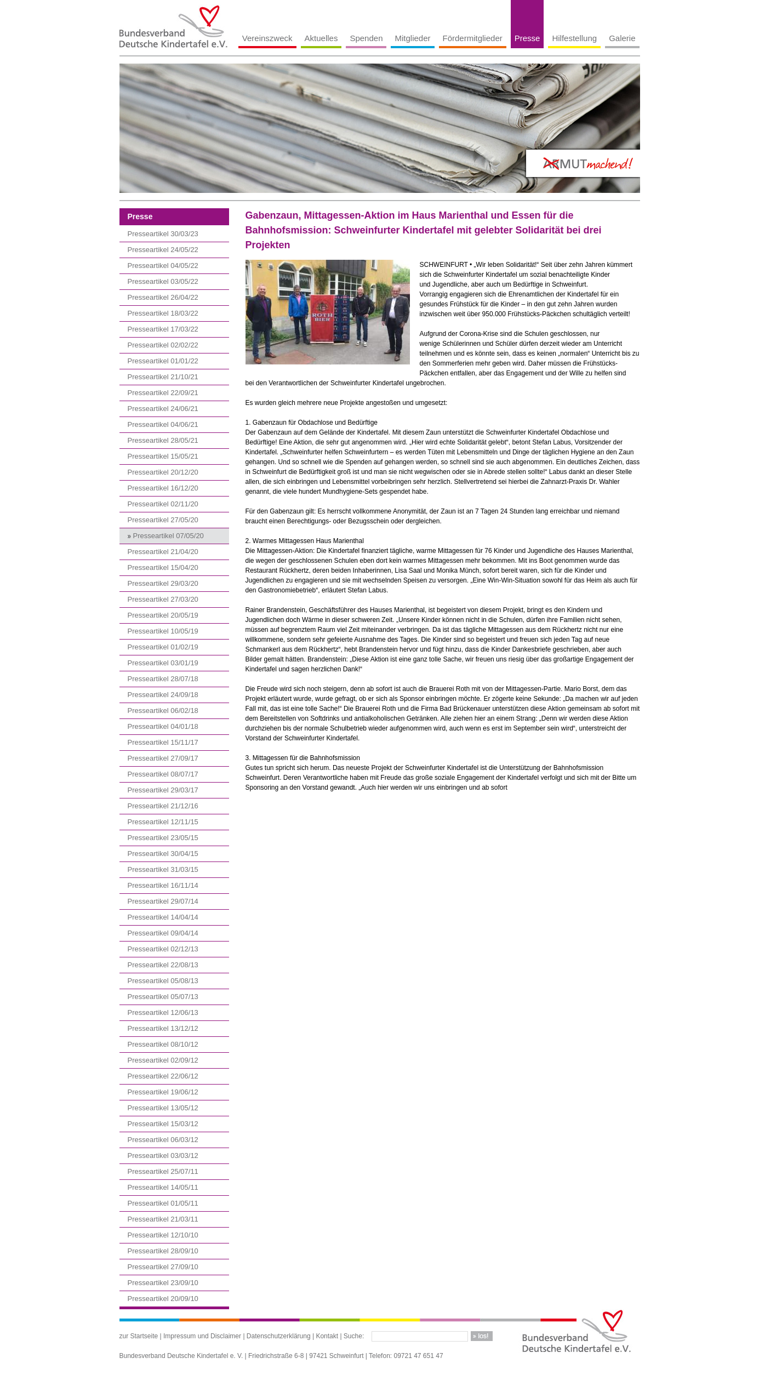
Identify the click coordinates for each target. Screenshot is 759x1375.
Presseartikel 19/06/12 (163, 1092)
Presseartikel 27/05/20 (163, 520)
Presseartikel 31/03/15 (163, 869)
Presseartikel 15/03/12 (163, 1124)
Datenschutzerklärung (279, 1336)
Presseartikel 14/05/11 (163, 1187)
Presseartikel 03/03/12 (163, 1155)
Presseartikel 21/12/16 (163, 806)
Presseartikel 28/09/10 (163, 1251)
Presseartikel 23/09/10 (163, 1283)
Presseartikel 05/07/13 (163, 996)
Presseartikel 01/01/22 (163, 361)
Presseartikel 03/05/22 (163, 281)
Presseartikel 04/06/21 (163, 424)
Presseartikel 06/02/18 (163, 710)
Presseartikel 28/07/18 (163, 679)
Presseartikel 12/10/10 (163, 1235)
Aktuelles (321, 38)
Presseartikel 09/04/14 (163, 933)
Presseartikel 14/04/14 (163, 917)
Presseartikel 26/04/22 (163, 297)
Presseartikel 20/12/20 (163, 472)
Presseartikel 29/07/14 (163, 901)
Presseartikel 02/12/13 (163, 949)
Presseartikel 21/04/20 (163, 551)
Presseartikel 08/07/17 (163, 774)
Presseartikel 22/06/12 (163, 1076)
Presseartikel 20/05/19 (163, 615)
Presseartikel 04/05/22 (163, 265)
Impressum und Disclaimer (202, 1336)
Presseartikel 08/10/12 (163, 1044)
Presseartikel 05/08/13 (163, 981)
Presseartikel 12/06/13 (163, 1012)
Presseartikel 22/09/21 (163, 393)
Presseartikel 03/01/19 (163, 663)
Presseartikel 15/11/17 (163, 742)
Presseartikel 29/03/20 (163, 583)
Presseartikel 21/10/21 (163, 377)
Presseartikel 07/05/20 (168, 536)
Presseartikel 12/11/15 (163, 822)
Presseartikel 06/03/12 (163, 1140)
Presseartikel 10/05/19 (163, 631)
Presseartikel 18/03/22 (163, 313)
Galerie (622, 38)
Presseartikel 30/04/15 (163, 853)
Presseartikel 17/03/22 (163, 329)
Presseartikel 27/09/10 (163, 1267)
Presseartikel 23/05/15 (163, 838)
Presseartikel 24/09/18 (163, 695)
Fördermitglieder (473, 38)
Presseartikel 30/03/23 (163, 234)
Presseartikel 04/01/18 (163, 726)
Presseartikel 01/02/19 (163, 647)
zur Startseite (138, 1336)
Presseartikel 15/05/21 (163, 456)
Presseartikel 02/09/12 (163, 1060)
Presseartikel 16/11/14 (163, 885)
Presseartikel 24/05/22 (163, 250)
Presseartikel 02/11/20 (163, 504)
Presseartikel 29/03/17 (163, 790)
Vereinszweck (267, 38)
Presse (527, 38)
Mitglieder (412, 38)
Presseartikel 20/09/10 (163, 1298)
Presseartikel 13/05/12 (163, 1108)
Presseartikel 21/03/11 (163, 1219)
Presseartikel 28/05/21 (163, 440)
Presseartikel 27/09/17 (163, 758)
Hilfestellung (574, 38)
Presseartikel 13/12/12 (163, 1028)
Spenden (366, 38)
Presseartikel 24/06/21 (163, 408)
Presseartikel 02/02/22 (163, 345)
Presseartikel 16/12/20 (163, 488)
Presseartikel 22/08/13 (163, 965)
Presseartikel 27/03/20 (163, 599)
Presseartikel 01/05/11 (163, 1203)
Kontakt (327, 1336)
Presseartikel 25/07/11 (163, 1171)
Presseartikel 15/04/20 (163, 567)
